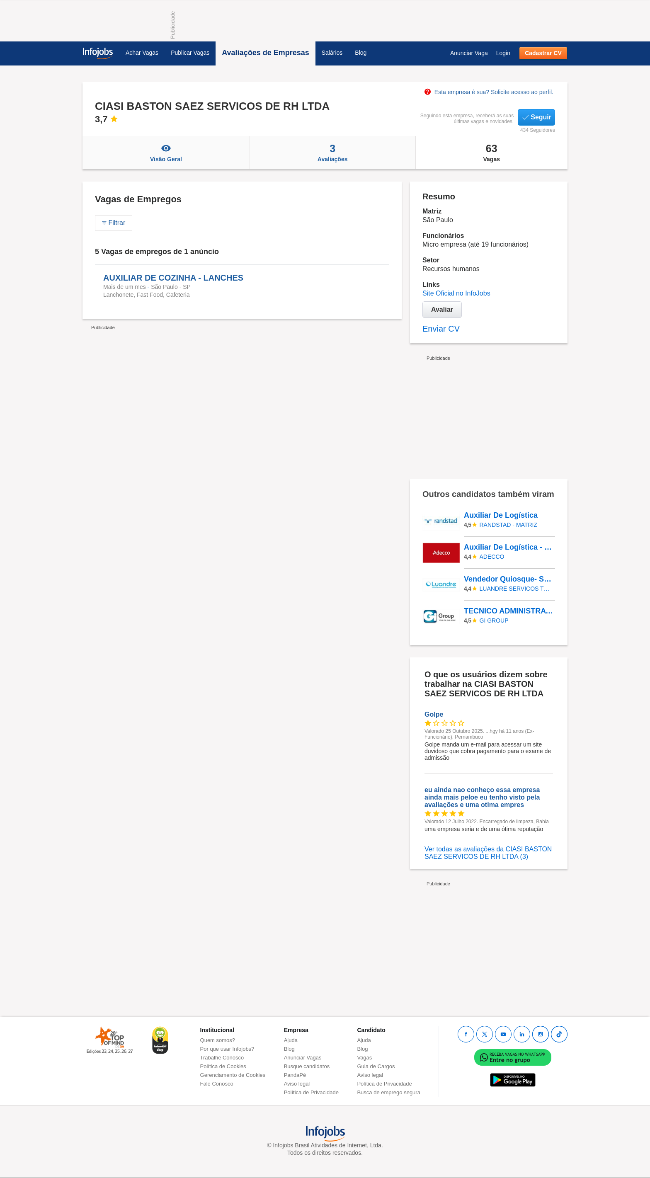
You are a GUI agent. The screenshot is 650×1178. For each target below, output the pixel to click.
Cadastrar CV (543, 53)
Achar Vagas (142, 52)
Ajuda (291, 1040)
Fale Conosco (216, 1084)
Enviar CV (441, 328)
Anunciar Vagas (303, 1057)
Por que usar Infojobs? (227, 1049)
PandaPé (295, 1075)
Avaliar (442, 309)
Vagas (492, 152)
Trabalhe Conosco (222, 1057)
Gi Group (494, 620)
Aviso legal (297, 1084)
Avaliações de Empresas (265, 52)
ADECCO (492, 556)
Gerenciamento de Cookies (233, 1075)
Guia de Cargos (376, 1066)
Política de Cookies (223, 1066)
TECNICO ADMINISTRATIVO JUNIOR (509, 611)
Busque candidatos (307, 1066)
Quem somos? (217, 1040)
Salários (332, 52)
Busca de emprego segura (388, 1092)
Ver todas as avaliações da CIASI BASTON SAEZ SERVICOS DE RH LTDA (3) (488, 853)
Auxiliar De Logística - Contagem (509, 547)
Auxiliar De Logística (501, 515)
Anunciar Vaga (469, 53)
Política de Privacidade (311, 1092)
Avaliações (332, 152)
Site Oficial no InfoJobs (456, 293)
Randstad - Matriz (508, 524)
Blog (360, 52)
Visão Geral (166, 152)
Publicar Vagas (190, 52)
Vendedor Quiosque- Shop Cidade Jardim (509, 579)
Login (503, 53)
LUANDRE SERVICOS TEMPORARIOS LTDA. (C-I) (516, 588)
